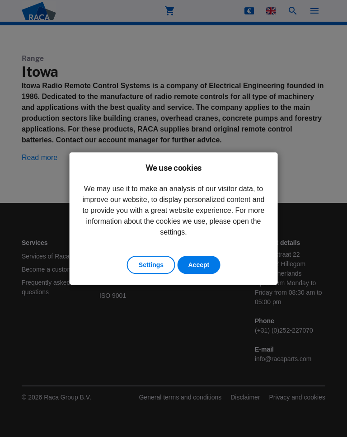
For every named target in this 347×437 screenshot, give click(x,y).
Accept (198, 264)
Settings (151, 264)
